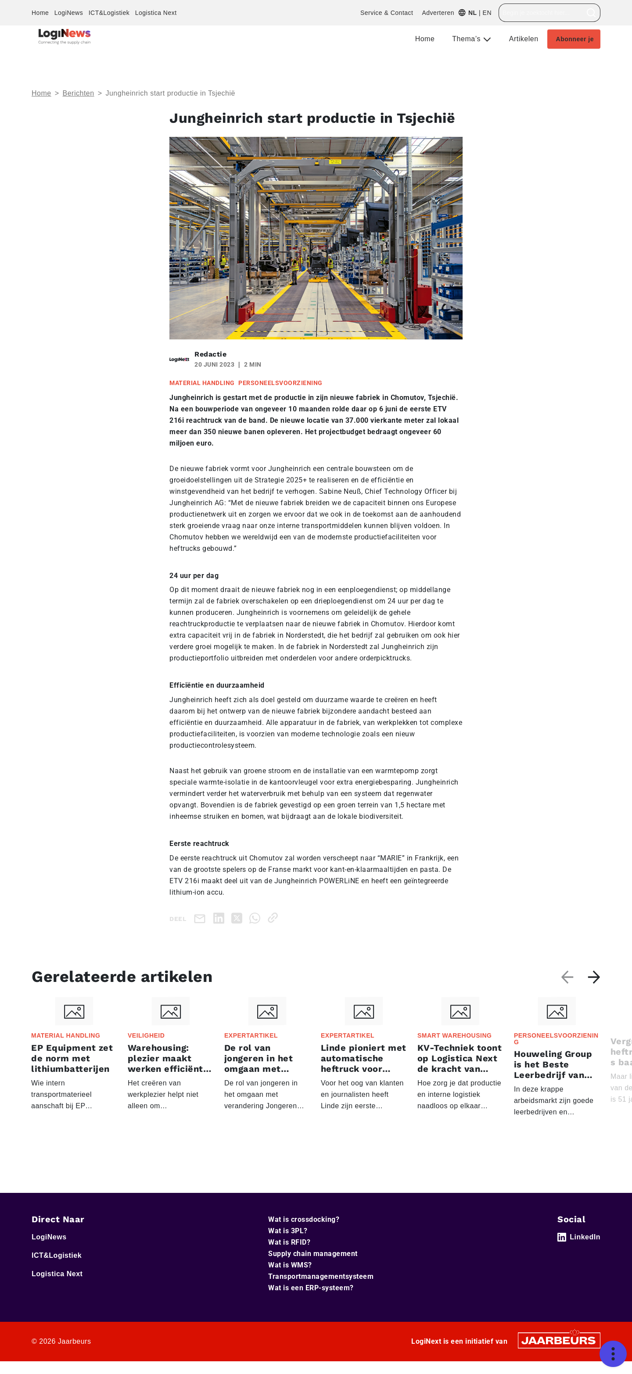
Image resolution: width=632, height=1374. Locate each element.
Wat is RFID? (289, 1242)
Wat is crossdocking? (303, 1219)
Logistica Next (156, 12)
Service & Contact (386, 12)
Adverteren (438, 12)
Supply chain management (313, 1253)
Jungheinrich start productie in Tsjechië (170, 93)
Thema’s (467, 39)
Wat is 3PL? (288, 1231)
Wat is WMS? (290, 1265)
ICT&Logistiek (109, 12)
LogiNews (68, 12)
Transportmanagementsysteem (320, 1276)
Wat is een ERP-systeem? (311, 1288)
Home (40, 12)
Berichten (78, 93)
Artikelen (524, 39)
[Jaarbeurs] (559, 1340)
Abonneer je (575, 39)
